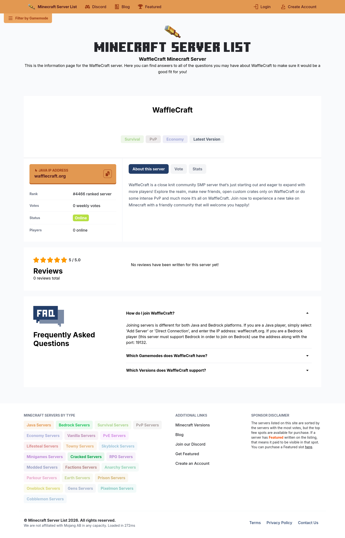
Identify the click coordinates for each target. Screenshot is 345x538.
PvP (153, 139)
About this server (148, 169)
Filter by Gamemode (28, 18)
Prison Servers (111, 477)
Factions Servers (81, 467)
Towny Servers (80, 445)
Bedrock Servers (74, 424)
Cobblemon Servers (45, 498)
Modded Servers (42, 467)
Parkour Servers (41, 477)
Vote (178, 169)
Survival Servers (112, 424)
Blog (179, 434)
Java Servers (38, 424)
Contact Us (308, 522)
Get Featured (187, 453)
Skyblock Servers (117, 445)
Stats (197, 169)
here (308, 447)
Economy (175, 139)
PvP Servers (147, 424)
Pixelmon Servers (116, 488)
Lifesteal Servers (42, 445)
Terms (255, 522)
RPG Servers (121, 456)
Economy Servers (43, 435)
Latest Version (206, 139)
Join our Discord (190, 444)
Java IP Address (51, 170)
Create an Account (192, 463)
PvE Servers (114, 435)
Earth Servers (77, 477)
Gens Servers (80, 488)
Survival (132, 139)
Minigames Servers (44, 456)
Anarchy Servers (120, 467)
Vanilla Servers (81, 435)
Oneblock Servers (43, 488)
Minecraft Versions (192, 425)
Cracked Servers (86, 456)
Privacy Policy (279, 522)
